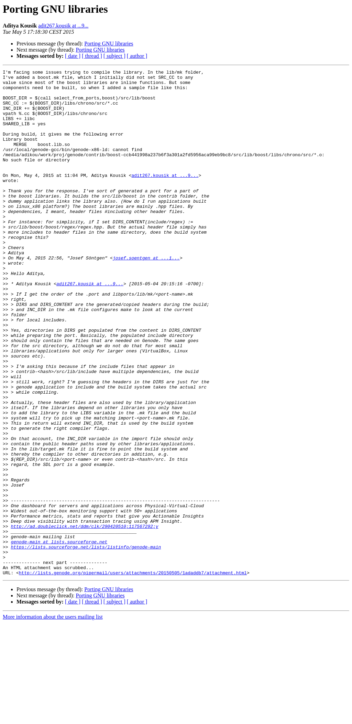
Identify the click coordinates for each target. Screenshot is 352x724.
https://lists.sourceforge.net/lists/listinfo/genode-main (86, 643)
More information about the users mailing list (53, 718)
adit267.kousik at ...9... (63, 26)
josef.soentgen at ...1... (146, 296)
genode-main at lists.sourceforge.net (59, 637)
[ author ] (137, 56)
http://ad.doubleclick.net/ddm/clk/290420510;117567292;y (84, 618)
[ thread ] (92, 56)
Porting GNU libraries (108, 43)
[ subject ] (114, 56)
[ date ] (72, 56)
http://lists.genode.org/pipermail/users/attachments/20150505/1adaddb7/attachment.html (133, 674)
